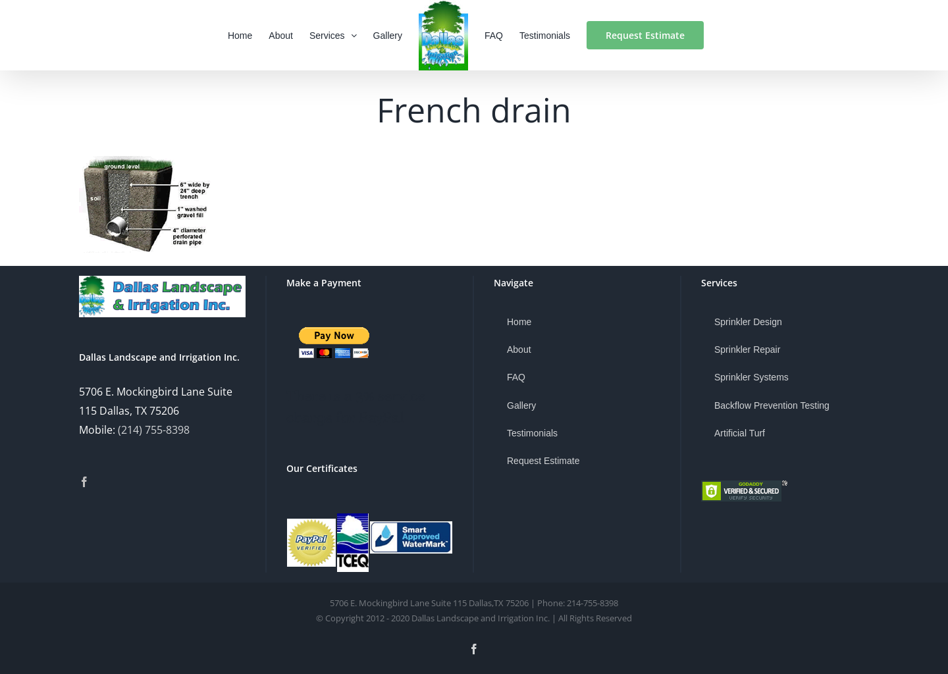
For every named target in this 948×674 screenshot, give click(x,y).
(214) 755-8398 (154, 430)
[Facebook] (84, 482)
